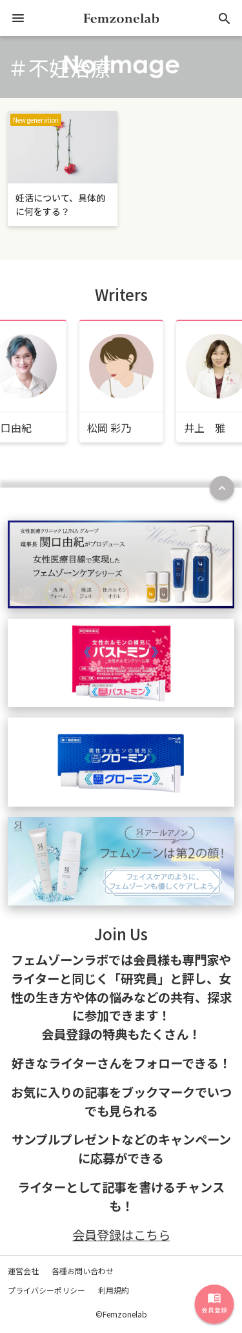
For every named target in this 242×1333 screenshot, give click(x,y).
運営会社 (23, 1270)
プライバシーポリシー (46, 1290)
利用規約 (113, 1290)
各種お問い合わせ (83, 1270)
